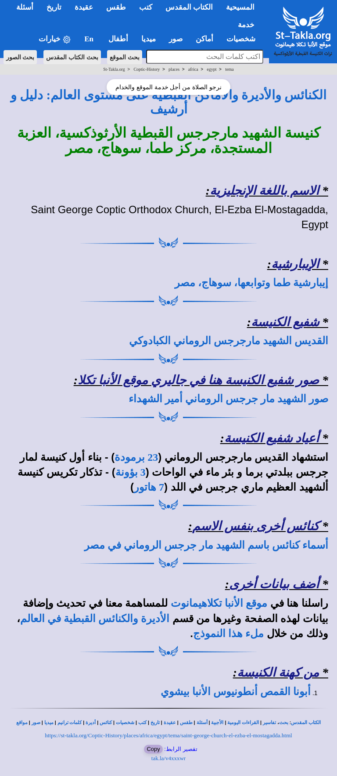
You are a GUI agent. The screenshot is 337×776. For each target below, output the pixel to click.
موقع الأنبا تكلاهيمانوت (219, 603)
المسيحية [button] (240, 7)
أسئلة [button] (24, 7)
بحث (283, 722)
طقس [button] (116, 7)
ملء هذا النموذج (228, 633)
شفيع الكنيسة (285, 322)
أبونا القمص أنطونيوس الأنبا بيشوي (236, 691)
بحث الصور (20, 57)
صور (36, 722)
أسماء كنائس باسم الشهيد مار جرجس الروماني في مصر (206, 545)
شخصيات (125, 722)
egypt (211, 69)
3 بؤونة (130, 472)
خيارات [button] (55, 39)
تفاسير (269, 722)
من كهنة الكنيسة (278, 672)
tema (229, 69)
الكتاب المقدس (306, 722)
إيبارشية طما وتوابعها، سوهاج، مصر (251, 282)
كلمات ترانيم (69, 722)
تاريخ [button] (54, 7)
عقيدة (170, 722)
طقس (186, 722)
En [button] (89, 39)
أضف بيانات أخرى (274, 584)
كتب (142, 722)
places (173, 69)
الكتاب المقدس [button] (189, 7)
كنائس (106, 722)
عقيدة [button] (84, 7)
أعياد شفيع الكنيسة (271, 438)
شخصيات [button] (243, 39)
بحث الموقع (125, 57)
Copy (153, 749)
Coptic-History (146, 69)
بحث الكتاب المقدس (72, 57)
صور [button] (176, 39)
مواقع (22, 722)
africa (193, 69)
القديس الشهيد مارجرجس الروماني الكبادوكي (228, 340)
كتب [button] (145, 7)
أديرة (91, 722)
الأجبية (217, 722)
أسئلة (202, 722)
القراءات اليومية (243, 722)
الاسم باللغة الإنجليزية (264, 190)
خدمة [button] (246, 25)
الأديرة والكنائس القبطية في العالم (94, 618)
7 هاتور (149, 487)
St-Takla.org (114, 69)
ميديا (49, 722)
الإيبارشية (295, 264)
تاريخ (155, 722)
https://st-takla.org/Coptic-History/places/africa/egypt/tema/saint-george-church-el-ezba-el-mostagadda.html (168, 735)
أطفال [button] (118, 39)
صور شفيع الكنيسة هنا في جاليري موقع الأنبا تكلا (198, 380)
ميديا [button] (148, 39)
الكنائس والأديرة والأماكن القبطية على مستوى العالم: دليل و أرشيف (168, 102)
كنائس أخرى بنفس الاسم (255, 526)
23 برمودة (136, 457)
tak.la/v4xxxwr (168, 758)
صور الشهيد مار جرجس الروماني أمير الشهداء (228, 398)
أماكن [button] (204, 39)
